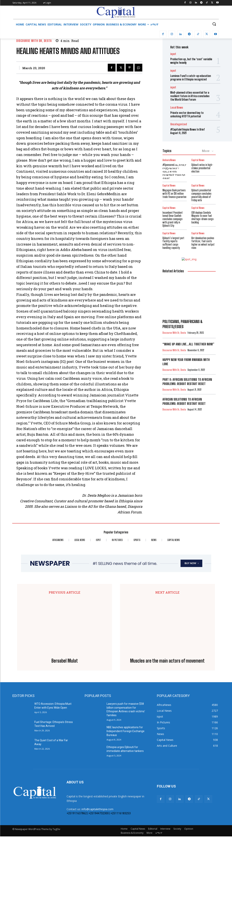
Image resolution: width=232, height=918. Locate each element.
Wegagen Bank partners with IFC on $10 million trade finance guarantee (174, 194)
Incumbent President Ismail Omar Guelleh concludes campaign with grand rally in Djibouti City (172, 219)
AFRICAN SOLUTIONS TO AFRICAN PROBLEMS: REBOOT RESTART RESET (184, 401)
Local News (176, 107)
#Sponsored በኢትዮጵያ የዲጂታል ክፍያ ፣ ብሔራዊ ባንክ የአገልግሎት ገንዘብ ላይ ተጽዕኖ (174, 171)
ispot (173, 53)
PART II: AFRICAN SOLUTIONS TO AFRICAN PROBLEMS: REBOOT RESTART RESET (187, 381)
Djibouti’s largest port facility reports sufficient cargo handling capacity (173, 242)
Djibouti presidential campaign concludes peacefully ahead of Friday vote (201, 195)
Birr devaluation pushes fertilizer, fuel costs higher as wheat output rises (203, 242)
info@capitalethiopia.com (97, 891)
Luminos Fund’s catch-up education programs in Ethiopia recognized (190, 77)
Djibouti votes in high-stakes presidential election (202, 168)
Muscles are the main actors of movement (167, 742)
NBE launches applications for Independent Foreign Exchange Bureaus (125, 812)
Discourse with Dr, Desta (34, 40)
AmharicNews (169, 160)
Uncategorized (178, 124)
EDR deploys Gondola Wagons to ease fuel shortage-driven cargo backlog (202, 217)
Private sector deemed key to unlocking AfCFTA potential (186, 114)
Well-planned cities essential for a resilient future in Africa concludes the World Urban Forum (189, 96)
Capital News (197, 160)
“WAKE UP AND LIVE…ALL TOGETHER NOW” (188, 344)
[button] (214, 24)
